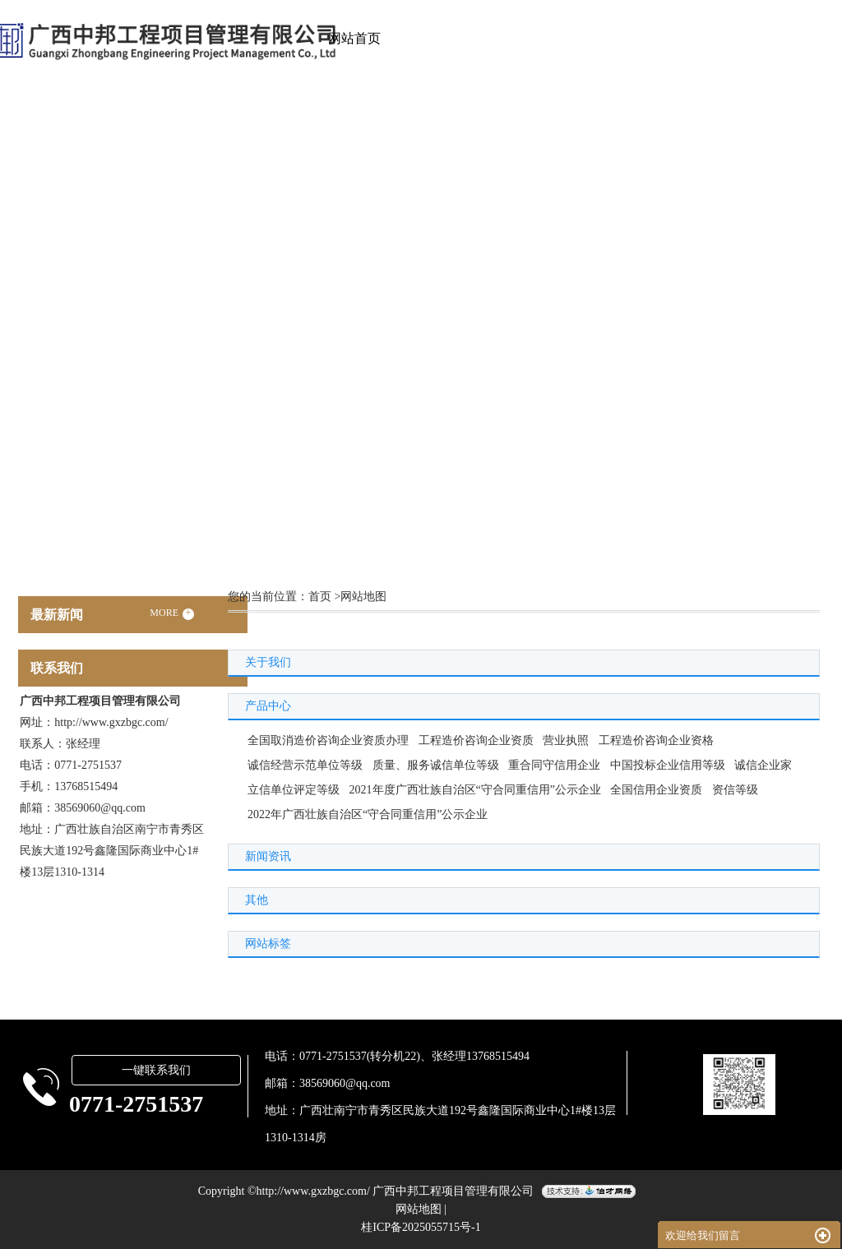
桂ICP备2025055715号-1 (420, 1227)
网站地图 (419, 1209)
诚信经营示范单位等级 (305, 765)
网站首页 (354, 38)
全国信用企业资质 (656, 790)
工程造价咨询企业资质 (476, 740)
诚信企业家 (763, 765)
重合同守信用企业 (554, 765)
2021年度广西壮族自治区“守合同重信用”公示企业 (475, 790)
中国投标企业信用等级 (667, 765)
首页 (319, 596)
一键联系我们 (156, 1070)
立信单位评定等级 (294, 790)
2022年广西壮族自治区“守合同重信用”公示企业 (368, 814)
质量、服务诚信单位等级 (435, 765)
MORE (172, 613)
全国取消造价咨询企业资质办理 (328, 740)
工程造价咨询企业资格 (656, 740)
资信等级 (735, 790)
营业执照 (566, 740)
